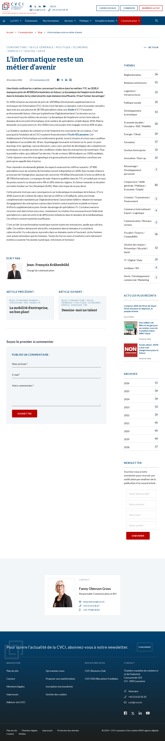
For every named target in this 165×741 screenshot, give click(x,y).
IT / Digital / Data (141, 260)
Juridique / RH (141, 268)
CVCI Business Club (95, 670)
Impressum (12, 694)
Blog (53, 6)
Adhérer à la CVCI (151, 8)
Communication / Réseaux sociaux (141, 222)
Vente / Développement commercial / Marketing (141, 278)
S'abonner (145, 647)
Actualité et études (104, 20)
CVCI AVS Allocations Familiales (101, 678)
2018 (141, 447)
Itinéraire (131, 691)
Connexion (129, 8)
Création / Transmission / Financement (141, 199)
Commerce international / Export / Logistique (141, 211)
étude (71, 109)
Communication (129, 20)
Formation (141, 142)
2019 (141, 439)
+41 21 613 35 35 (58, 9)
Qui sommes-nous (55, 670)
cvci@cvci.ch (37, 9)
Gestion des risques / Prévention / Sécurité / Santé (141, 248)
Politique (84, 20)
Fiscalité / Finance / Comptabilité (141, 234)
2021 (141, 423)
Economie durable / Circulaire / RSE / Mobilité (141, 124)
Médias (22, 733)
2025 (141, 391)
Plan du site (12, 670)
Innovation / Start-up (141, 158)
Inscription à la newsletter (59, 686)
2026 (141, 383)
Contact (10, 678)
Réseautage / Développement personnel (141, 170)
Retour (154, 47)
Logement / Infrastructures (141, 92)
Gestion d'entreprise (141, 150)
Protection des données (68, 730)
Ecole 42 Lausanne (79, 134)
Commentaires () (39, 80)
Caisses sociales (107, 8)
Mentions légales (15, 686)
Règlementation (141, 75)
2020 (141, 431)
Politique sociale (141, 102)
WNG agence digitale (149, 730)
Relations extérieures (141, 83)
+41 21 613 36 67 (89, 605)
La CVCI (14, 20)
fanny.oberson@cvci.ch (91, 601)
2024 (141, 399)
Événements (31, 20)
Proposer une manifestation (60, 678)
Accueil (9, 32)
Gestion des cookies (56, 694)
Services (68, 20)
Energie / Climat (141, 134)
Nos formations (51, 20)
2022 (141, 415)
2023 (141, 407)
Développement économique (141, 112)
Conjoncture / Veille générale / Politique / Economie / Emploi (141, 185)
